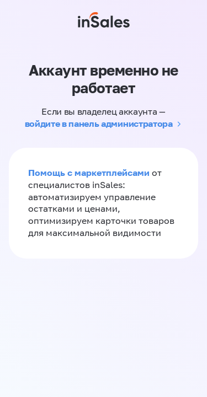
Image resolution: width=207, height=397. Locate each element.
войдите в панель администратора (99, 123)
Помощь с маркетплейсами (90, 172)
